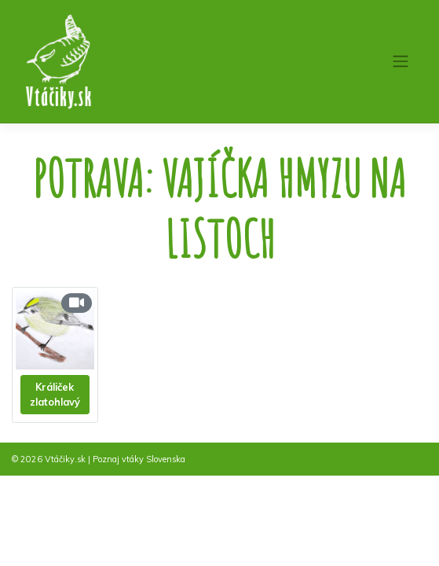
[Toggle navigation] (400, 61)
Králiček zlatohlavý (55, 394)
